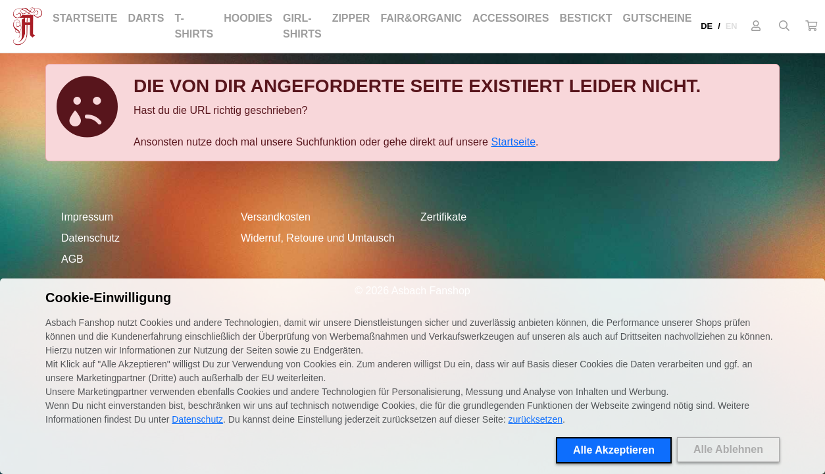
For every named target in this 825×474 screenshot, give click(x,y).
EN (732, 26)
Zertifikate (443, 217)
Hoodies (248, 18)
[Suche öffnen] (784, 26)
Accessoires (510, 18)
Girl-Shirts (302, 26)
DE (706, 26)
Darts (146, 18)
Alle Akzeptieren (614, 450)
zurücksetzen (535, 419)
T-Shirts (193, 26)
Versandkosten (276, 217)
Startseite (85, 18)
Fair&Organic (421, 18)
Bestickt (585, 18)
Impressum (87, 217)
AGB (72, 259)
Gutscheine (656, 18)
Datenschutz (90, 238)
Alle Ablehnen (728, 449)
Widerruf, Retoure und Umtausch (318, 238)
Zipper (351, 18)
